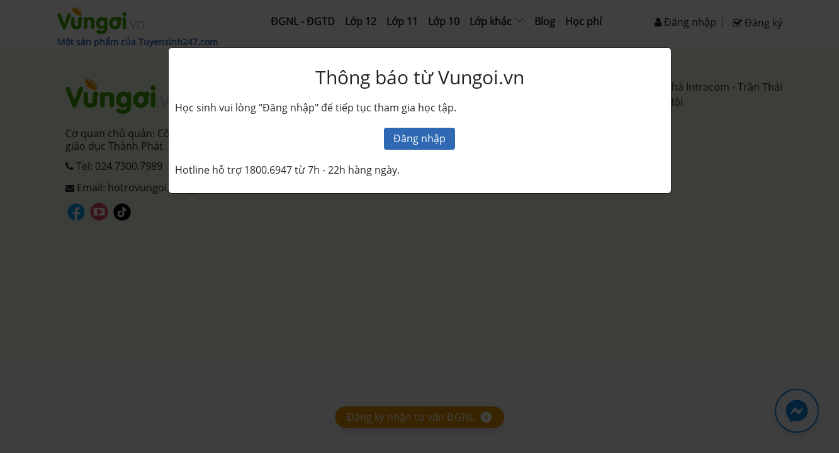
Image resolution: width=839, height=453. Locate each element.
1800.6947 (268, 170)
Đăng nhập (419, 138)
